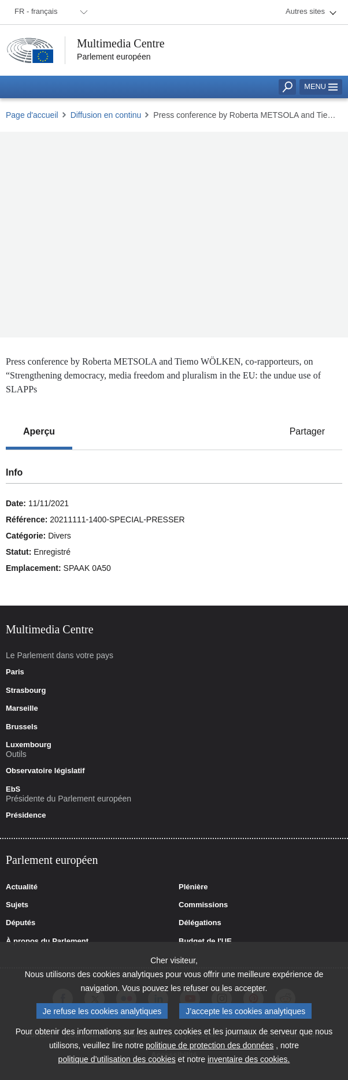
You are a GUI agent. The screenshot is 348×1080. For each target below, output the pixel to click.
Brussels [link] (22, 727)
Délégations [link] (200, 923)
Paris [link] (15, 672)
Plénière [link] (193, 887)
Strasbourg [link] (26, 690)
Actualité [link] (22, 887)
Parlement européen (114, 56)
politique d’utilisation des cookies (117, 1059)
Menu (321, 86)
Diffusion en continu (106, 115)
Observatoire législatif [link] (45, 771)
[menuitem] (49, 12)
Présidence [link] (26, 815)
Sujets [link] (17, 905)
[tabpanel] (174, 528)
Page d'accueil (32, 115)
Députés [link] (20, 923)
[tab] (39, 432)
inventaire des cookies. (249, 1059)
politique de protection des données (209, 1045)
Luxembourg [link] (28, 745)
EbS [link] (13, 789)
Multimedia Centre (121, 43)
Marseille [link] (22, 708)
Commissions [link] (203, 905)
